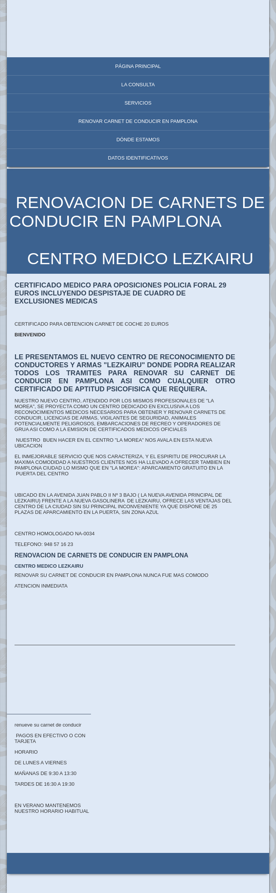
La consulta (138, 84)
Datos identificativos (138, 158)
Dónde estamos (137, 139)
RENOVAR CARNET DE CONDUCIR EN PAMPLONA (138, 121)
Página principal (138, 66)
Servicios (138, 103)
